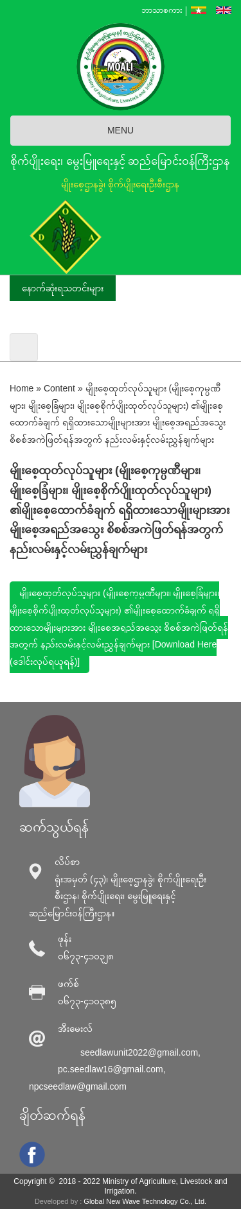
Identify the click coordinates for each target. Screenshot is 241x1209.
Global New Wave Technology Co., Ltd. (145, 1201)
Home (21, 388)
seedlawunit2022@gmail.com (139, 1052)
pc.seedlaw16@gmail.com (110, 1069)
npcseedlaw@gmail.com (78, 1086)
